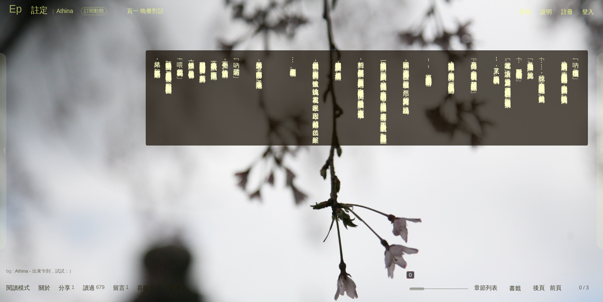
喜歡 (143, 287)
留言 (119, 287)
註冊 (567, 11)
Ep (15, 9)
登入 (588, 11)
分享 (64, 287)
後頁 (539, 287)
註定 (39, 10)
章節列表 (485, 287)
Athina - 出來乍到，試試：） (44, 270)
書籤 (515, 288)
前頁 (556, 287)
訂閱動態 (94, 11)
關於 (44, 287)
